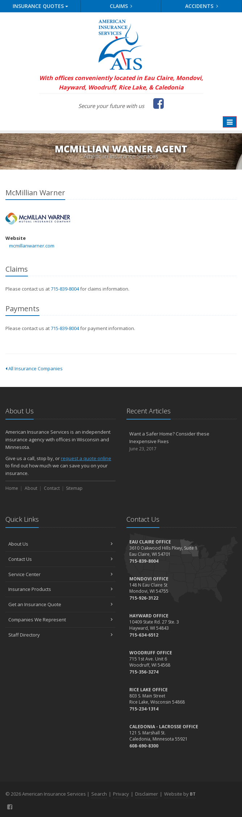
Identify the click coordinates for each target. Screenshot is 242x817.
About (31, 488)
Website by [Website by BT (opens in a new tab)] (180, 794)
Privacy (121, 794)
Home (11, 488)
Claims (121, 6)
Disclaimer (146, 794)
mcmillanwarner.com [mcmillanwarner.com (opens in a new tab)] (31, 245)
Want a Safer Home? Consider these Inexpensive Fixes (181, 441)
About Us (60, 544)
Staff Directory (60, 634)
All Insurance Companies (34, 368)
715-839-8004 (65, 288)
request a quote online (86, 458)
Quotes (40, 6)
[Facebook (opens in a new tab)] (158, 103)
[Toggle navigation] (230, 122)
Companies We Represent (60, 619)
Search (99, 794)
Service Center (60, 574)
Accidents (201, 6)
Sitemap (74, 488)
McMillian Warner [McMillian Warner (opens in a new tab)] (37, 219)
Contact (52, 488)
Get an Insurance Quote (60, 604)
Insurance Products (60, 589)
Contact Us (60, 559)
